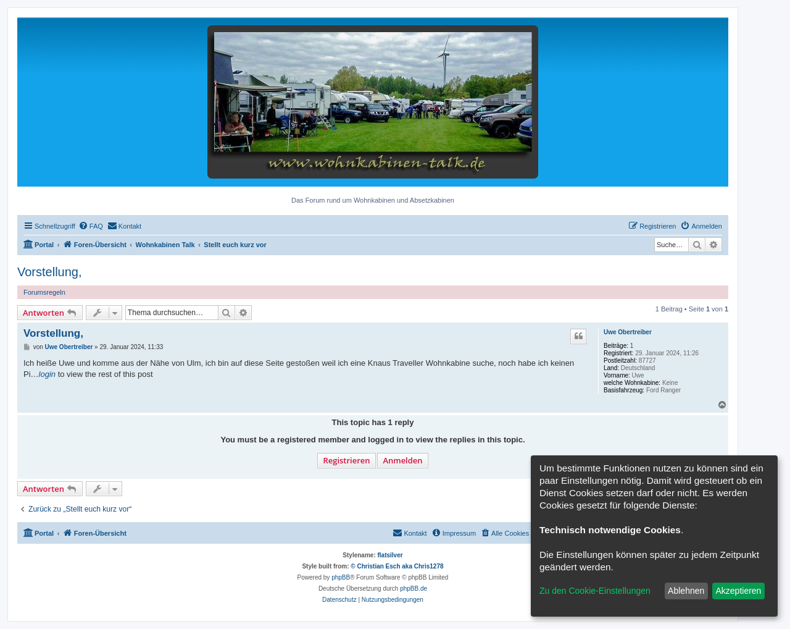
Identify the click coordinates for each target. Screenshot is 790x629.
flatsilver (390, 555)
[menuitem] (90, 226)
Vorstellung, (49, 272)
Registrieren (346, 460)
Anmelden (402, 460)
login (47, 374)
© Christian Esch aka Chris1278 (397, 566)
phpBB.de (413, 588)
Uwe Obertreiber (628, 332)
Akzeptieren (738, 591)
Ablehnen (686, 591)
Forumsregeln (44, 292)
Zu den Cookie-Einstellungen (595, 591)
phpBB (340, 577)
